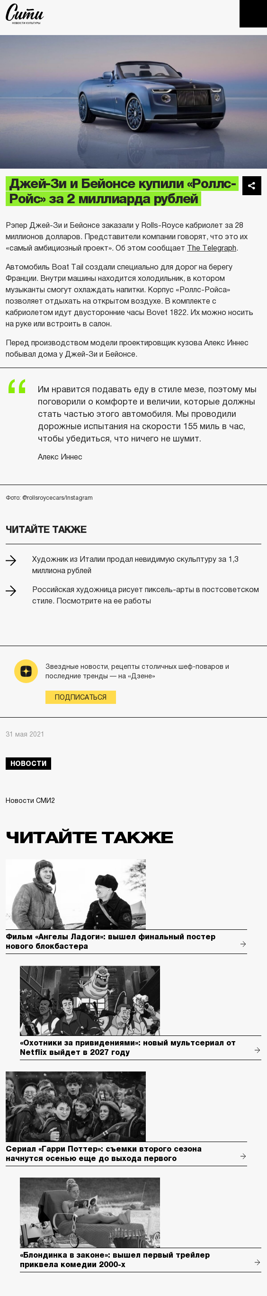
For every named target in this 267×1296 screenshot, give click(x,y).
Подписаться (81, 697)
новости (28, 763)
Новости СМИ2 (30, 800)
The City (25, 13)
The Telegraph (211, 248)
